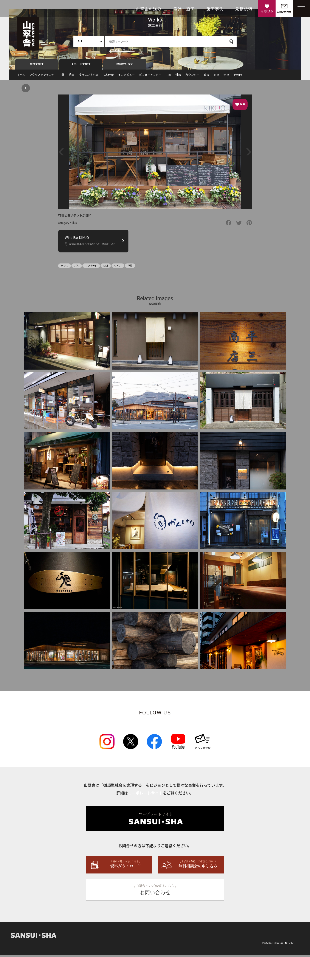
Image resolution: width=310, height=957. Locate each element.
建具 (226, 76)
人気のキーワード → (122, 50)
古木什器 (108, 76)
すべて (21, 76)
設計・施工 (184, 9)
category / (64, 224)
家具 (216, 76)
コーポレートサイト (145, 795)
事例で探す (37, 66)
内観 (168, 76)
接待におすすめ (88, 76)
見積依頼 (244, 9)
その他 (237, 76)
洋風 (130, 267)
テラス (64, 267)
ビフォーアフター (150, 76)
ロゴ (105, 267)
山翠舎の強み (149, 9)
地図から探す (124, 66)
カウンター (192, 76)
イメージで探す (81, 66)
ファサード (91, 267)
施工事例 (215, 9)
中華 (61, 76)
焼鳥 (71, 76)
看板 (206, 76)
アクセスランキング (41, 76)
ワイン (117, 267)
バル (76, 267)
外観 (178, 76)
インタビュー (126, 76)
